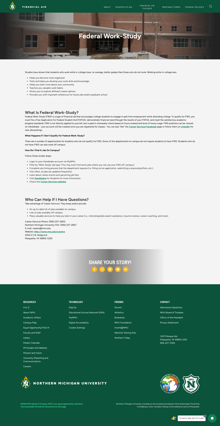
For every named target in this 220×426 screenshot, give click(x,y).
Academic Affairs (32, 317)
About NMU (29, 312)
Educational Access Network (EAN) (87, 312)
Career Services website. (53, 181)
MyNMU (73, 317)
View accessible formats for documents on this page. (43, 407)
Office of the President (171, 317)
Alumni (118, 307)
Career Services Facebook (143, 126)
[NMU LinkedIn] (126, 269)
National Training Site (125, 332)
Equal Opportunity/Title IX (36, 327)
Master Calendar (31, 343)
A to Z (26, 307)
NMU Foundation (123, 322)
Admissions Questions (171, 307)
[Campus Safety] (191, 383)
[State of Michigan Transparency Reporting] (170, 383)
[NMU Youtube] (118, 269)
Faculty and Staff (32, 332)
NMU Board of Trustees (171, 312)
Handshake (41, 178)
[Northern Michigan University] (12, 6)
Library (26, 337)
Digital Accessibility (79, 322)
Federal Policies (194, 7)
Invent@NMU (121, 327)
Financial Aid (34, 7)
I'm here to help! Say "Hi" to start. (191, 418)
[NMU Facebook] (94, 269)
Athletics (119, 312)
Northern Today (122, 337)
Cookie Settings (77, 327)
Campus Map (29, 322)
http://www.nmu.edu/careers (49, 231)
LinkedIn (185, 126)
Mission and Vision (32, 353)
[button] (210, 6)
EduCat (72, 307)
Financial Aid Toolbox (147, 7)
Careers (27, 366)
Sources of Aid (123, 7)
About (107, 7)
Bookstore (119, 317)
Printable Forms (171, 7)
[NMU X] (110, 269)
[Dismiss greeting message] (205, 416)
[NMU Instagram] (102, 269)
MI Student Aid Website (35, 348)
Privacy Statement (169, 322)
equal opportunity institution (70, 404)
